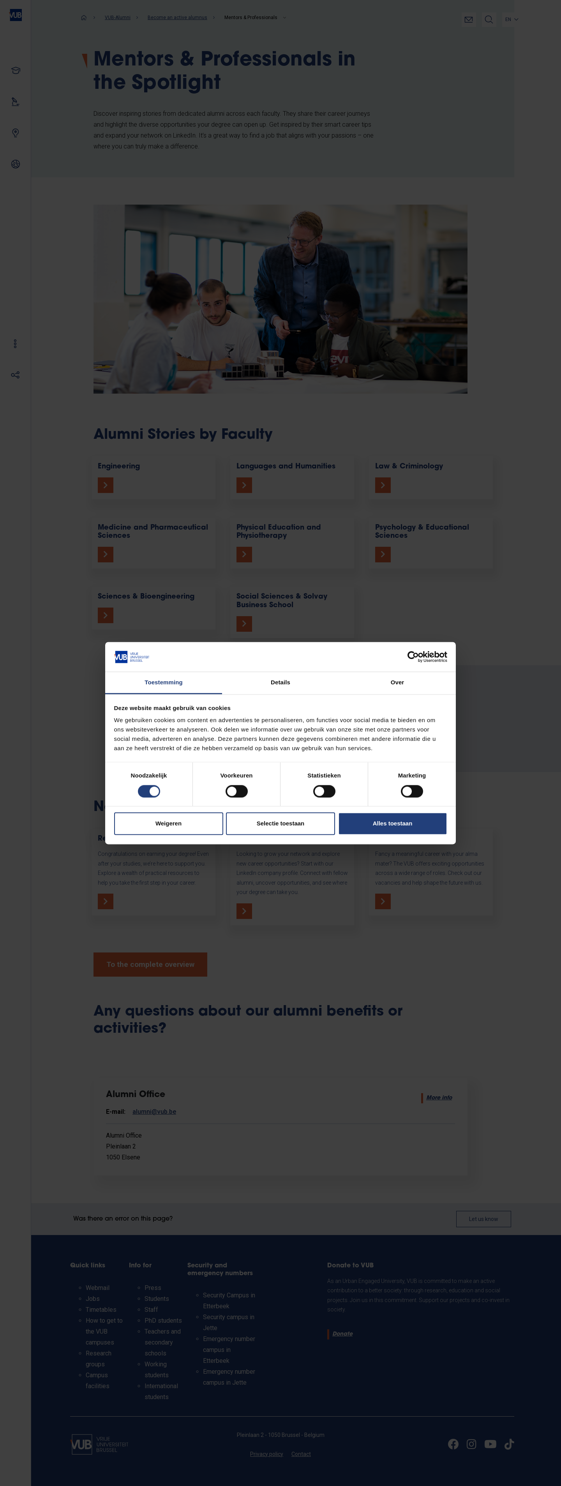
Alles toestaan (393, 823)
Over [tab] (397, 682)
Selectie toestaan (281, 823)
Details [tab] (280, 682)
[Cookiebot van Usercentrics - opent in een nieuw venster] (413, 657)
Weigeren (168, 823)
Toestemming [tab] (164, 682)
